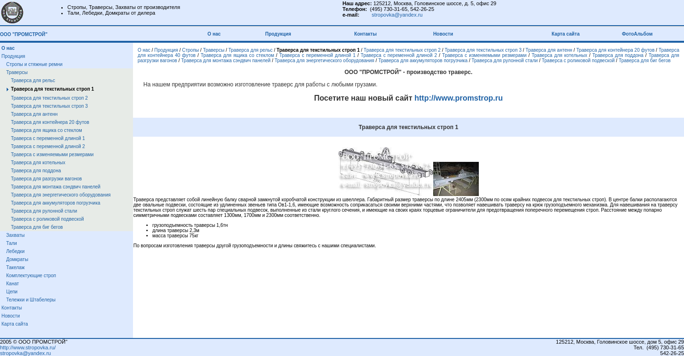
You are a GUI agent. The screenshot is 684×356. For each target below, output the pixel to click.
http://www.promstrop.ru (457, 98)
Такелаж (15, 267)
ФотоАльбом (637, 34)
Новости (443, 34)
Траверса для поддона (36, 170)
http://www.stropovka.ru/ (28, 347)
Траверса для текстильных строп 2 (49, 98)
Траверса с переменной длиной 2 (48, 146)
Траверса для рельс (33, 80)
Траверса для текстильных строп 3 (49, 106)
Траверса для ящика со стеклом (46, 130)
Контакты (365, 34)
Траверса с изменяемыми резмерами (52, 154)
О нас (215, 34)
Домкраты (17, 259)
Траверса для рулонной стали (44, 211)
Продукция (278, 34)
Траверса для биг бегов (37, 227)
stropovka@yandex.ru (397, 15)
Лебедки (15, 251)
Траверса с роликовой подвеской (47, 219)
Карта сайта (566, 34)
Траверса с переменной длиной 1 (48, 138)
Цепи (12, 291)
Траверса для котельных (38, 162)
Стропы (190, 50)
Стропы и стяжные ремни (34, 64)
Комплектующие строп (31, 275)
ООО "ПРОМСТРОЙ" (24, 34)
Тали (11, 243)
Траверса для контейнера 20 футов (50, 122)
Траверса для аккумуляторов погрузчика (55, 203)
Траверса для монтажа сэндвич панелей (55, 186)
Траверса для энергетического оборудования (61, 194)
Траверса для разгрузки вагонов (46, 178)
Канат (12, 283)
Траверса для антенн (34, 114)
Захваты (15, 235)
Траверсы (17, 72)
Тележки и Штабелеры (31, 299)
